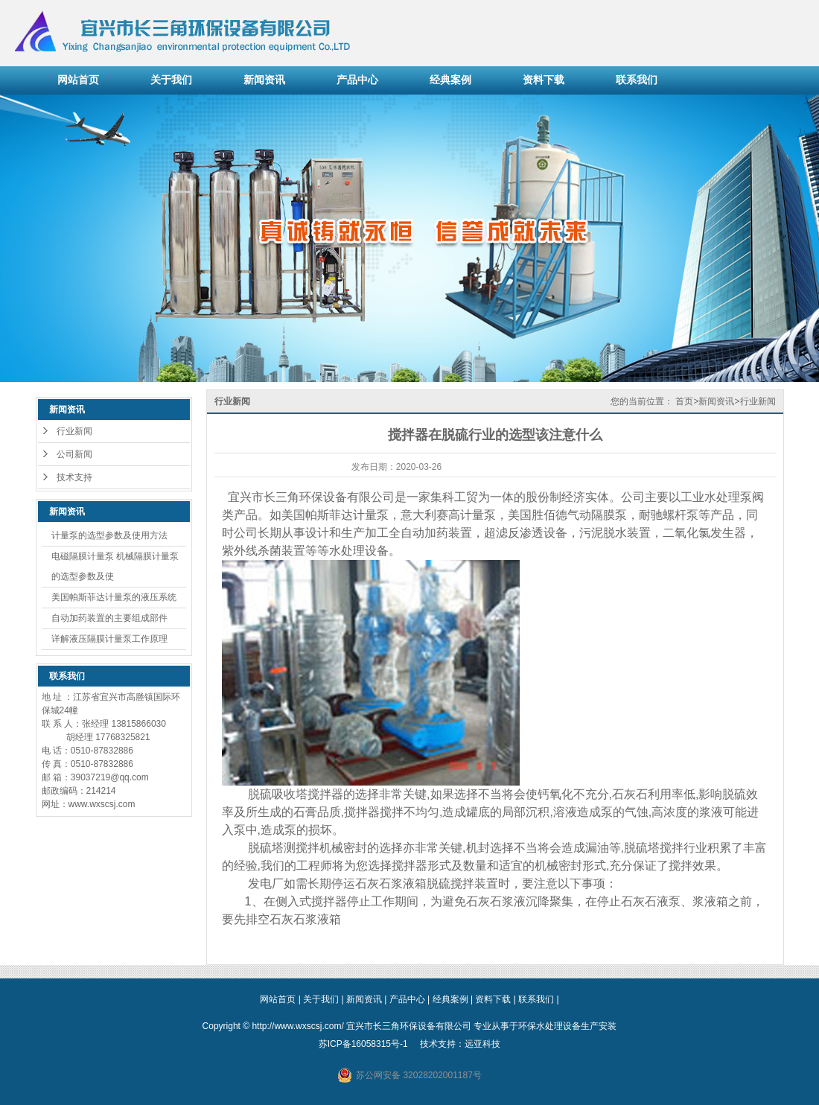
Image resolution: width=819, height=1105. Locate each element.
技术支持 (74, 477)
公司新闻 (74, 454)
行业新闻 (74, 431)
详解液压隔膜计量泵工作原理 (109, 639)
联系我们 (636, 80)
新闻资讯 (264, 80)
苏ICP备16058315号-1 (363, 1044)
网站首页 (78, 80)
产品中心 (357, 80)
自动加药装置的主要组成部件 (109, 618)
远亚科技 (482, 1044)
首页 (684, 401)
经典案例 (450, 80)
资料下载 (543, 80)
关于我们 (171, 80)
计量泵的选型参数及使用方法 (109, 535)
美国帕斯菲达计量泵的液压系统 (113, 597)
